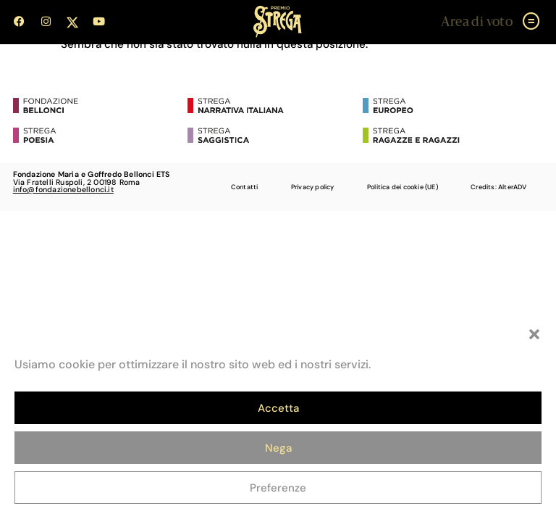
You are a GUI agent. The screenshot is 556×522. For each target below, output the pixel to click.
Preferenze (278, 488)
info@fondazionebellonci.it (63, 189)
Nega (278, 448)
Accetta (278, 408)
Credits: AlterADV (498, 187)
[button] (534, 334)
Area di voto (477, 22)
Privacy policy (312, 187)
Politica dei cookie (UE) (402, 187)
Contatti (244, 187)
